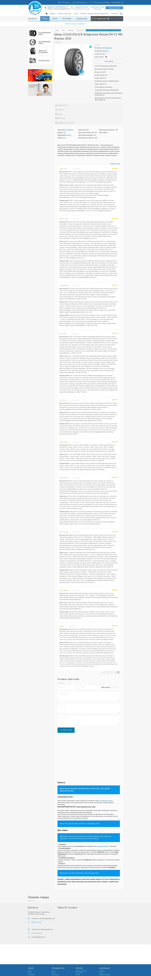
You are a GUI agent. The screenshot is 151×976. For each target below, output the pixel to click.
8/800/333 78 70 (81, 7)
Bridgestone (71, 30)
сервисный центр (102, 846)
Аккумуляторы (81, 18)
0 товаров (106, 2)
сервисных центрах (107, 800)
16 (65, 138)
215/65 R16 (69, 130)
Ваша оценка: (106, 687)
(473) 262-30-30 (37, 933)
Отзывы (78, 974)
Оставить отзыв (66, 730)
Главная (57, 30)
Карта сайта (79, 972)
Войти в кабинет (65, 2)
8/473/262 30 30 (97, 7)
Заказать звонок (114, 8)
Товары (53, 14)
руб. (118, 2)
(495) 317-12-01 (37, 922)
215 (64, 132)
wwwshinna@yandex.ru (38, 937)
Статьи (75, 14)
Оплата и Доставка (64, 14)
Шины (45, 18)
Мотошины (66, 18)
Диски (54, 18)
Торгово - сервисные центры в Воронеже (94, 14)
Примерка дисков (81, 971)
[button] (118, 687)
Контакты (114, 14)
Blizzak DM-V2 (80, 30)
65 (70, 135)
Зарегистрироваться (81, 2)
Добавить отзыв (115, 163)
